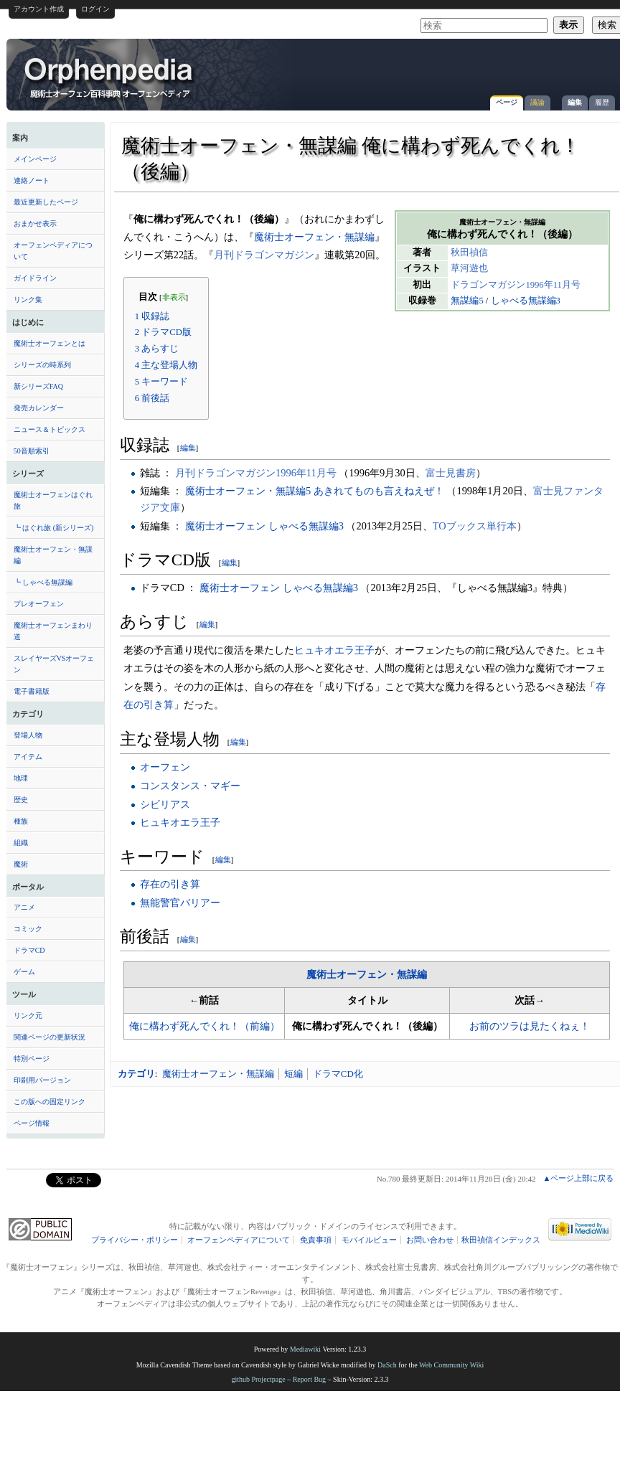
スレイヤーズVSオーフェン (54, 664)
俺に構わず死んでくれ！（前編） (204, 1026)
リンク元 (28, 1015)
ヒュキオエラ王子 (334, 650)
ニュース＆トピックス (49, 429)
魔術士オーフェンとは (49, 343)
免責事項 (316, 1240)
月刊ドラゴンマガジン (264, 254)
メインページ (35, 159)
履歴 (602, 102)
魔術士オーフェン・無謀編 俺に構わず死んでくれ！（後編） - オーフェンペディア (110, 76)
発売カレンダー (39, 408)
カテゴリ (136, 1073)
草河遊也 (469, 268)
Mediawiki (305, 1349)
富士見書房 (451, 473)
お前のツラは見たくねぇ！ (529, 1026)
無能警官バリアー (180, 902)
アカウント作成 (39, 9)
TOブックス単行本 (475, 526)
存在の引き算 (170, 884)
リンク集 (28, 299)
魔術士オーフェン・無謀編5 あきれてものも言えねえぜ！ (314, 490)
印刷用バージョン (42, 1080)
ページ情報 (32, 1123)
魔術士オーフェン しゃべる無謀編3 (264, 526)
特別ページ (32, 1059)
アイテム (28, 756)
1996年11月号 (553, 285)
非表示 (174, 297)
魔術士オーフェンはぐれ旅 (53, 500)
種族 (21, 821)
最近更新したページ (46, 202)
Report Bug (309, 1379)
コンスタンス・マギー (190, 785)
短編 (293, 1073)
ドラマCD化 (338, 1073)
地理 (21, 778)
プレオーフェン (39, 604)
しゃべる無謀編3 (525, 301)
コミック (28, 929)
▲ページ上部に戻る (578, 1178)
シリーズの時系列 (42, 365)
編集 (575, 102)
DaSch (387, 1365)
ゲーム (24, 972)
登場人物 (28, 735)
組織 (21, 843)
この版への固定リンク (49, 1102)
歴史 (21, 800)
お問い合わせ (430, 1240)
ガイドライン (35, 278)
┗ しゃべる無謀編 (43, 582)
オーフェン (165, 767)
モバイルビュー (369, 1240)
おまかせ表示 (35, 223)
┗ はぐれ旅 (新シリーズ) (54, 528)
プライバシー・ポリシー (134, 1240)
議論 (537, 102)
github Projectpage (258, 1379)
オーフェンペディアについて (53, 250)
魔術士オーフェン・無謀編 (53, 555)
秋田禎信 (469, 253)
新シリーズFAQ (38, 386)
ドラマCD (29, 950)
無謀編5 (467, 301)
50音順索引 (32, 451)
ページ (506, 102)
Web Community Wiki (451, 1365)
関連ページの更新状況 (49, 1037)
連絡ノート (32, 180)
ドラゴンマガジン (488, 285)
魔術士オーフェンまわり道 (53, 631)
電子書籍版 (32, 691)
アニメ (24, 907)
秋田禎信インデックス (500, 1240)
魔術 (21, 864)
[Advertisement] (448, 67)
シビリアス (165, 804)
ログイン (95, 9)
